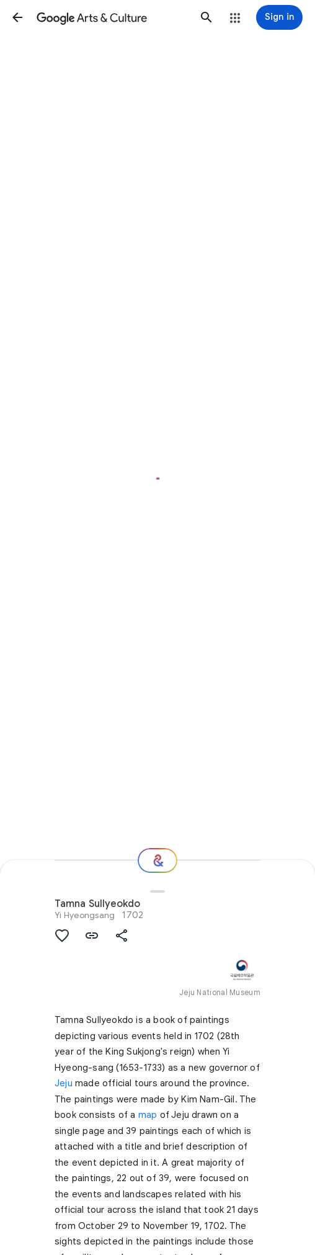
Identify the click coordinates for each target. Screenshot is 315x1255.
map (148, 1114)
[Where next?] (157, 860)
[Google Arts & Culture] (112, 17)
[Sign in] (279, 17)
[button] (17, 17)
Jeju (64, 1083)
